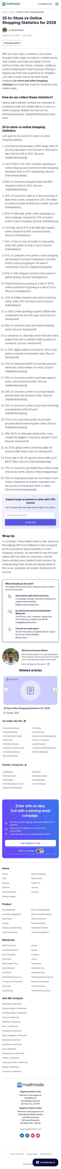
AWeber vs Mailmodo (10, 1058)
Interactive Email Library (40, 991)
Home (4, 12)
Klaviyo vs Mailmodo (10, 1017)
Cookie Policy (46, 1154)
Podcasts (35, 954)
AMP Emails (7, 919)
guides (11, 12)
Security (34, 887)
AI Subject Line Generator (12, 982)
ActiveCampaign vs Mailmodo (14, 1008)
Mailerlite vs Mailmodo (11, 1022)
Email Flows (7, 959)
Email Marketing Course (11, 977)
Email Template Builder (40, 910)
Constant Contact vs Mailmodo (14, 1013)
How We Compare (12, 998)
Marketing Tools (38, 968)
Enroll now (30, 522)
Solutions (35, 892)
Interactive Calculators (40, 982)
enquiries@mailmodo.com (30, 1129)
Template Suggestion (40, 932)
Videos (34, 959)
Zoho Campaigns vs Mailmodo (14, 1035)
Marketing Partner (9, 892)
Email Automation (38, 923)
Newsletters (36, 964)
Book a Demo (36, 878)
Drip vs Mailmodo (9, 1049)
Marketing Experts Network (42, 977)
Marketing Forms (38, 973)
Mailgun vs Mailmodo (10, 1067)
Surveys (5, 923)
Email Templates (9, 954)
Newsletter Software (39, 928)
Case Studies (7, 991)
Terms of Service (17, 1154)
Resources (8, 940)
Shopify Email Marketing (12, 928)
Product (6, 904)
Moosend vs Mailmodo (11, 1040)
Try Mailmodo (45, 4)
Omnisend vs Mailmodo (11, 1031)
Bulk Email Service (38, 919)
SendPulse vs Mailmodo (12, 1044)
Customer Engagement (11, 914)
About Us (6, 887)
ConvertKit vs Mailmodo (12, 1071)
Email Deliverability (9, 932)
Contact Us (35, 883)
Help (4, 878)
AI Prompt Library (38, 986)
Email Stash (6, 973)
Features (5, 883)
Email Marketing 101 (10, 950)
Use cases (6, 986)
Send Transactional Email (41, 914)
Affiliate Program (9, 896)
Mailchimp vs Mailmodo (11, 1004)
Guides (34, 945)
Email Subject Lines (10, 964)
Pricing (5, 874)
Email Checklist (8, 968)
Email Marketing (8, 910)
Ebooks (34, 950)
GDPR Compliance (38, 874)
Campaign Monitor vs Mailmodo (15, 1062)
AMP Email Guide (9, 945)
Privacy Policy (32, 1154)
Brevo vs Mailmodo (10, 1026)
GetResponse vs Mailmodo (13, 1053)
